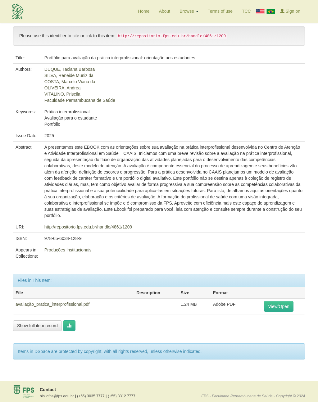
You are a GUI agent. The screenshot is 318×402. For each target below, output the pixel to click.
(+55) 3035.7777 (92, 396)
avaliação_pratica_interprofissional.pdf (52, 304)
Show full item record (37, 325)
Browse (188, 11)
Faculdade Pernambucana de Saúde (79, 100)
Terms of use (220, 11)
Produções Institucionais (68, 249)
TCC (246, 11)
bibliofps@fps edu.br (58, 396)
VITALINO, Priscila (62, 94)
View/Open (278, 306)
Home (143, 11)
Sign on (290, 11)
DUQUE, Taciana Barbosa (69, 69)
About (164, 11)
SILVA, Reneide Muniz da (68, 75)
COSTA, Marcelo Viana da (69, 81)
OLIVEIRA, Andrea (62, 87)
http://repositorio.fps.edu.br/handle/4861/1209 (88, 226)
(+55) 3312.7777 (121, 396)
